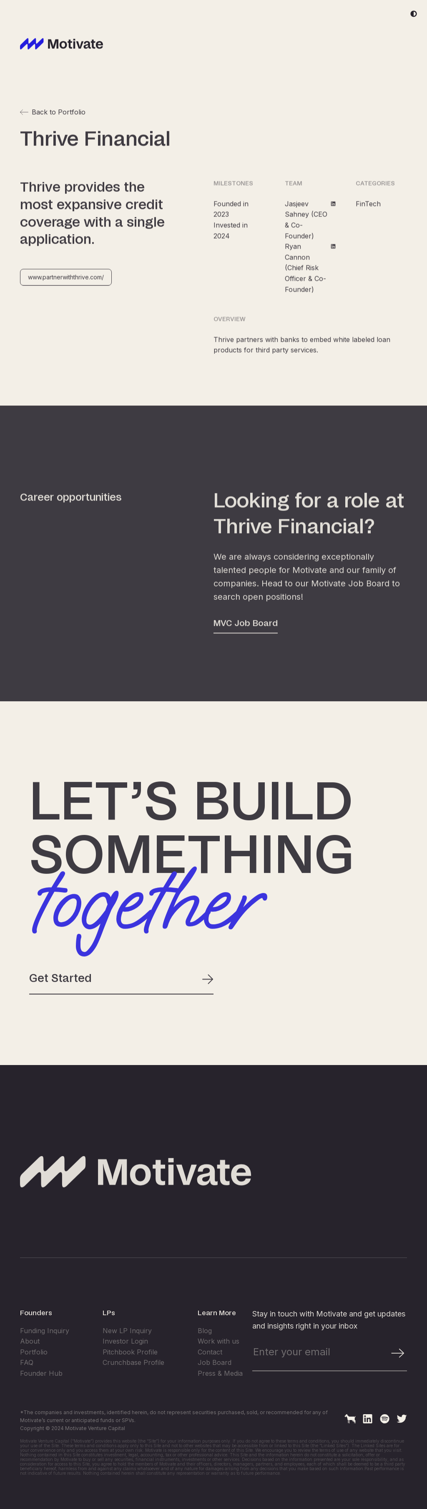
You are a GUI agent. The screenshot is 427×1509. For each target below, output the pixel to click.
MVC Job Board (246, 657)
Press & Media (220, 1401)
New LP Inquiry (127, 1358)
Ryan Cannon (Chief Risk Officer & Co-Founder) (310, 277)
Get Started (121, 984)
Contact (210, 1379)
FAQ (26, 1390)
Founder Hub (41, 1401)
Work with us (218, 1369)
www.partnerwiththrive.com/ (66, 286)
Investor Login (125, 1369)
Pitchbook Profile (130, 1379)
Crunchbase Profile (133, 1390)
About (30, 1369)
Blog (205, 1358)
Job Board (214, 1390)
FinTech (368, 213)
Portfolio (34, 1379)
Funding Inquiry (44, 1358)
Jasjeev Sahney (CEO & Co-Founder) (310, 229)
